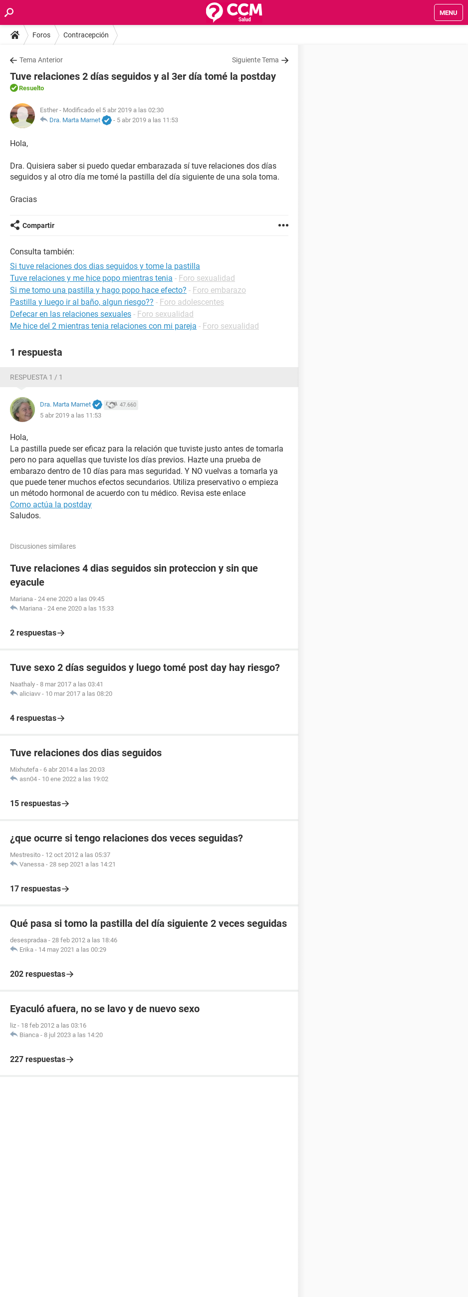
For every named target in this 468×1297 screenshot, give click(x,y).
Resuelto (31, 88)
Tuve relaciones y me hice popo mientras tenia (91, 278)
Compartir (38, 225)
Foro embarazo (219, 290)
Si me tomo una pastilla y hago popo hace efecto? (98, 290)
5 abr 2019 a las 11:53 (147, 120)
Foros (41, 35)
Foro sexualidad (207, 278)
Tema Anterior (41, 60)
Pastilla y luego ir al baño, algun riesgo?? (82, 302)
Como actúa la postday (51, 504)
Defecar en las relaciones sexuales (70, 314)
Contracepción (86, 35)
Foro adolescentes (192, 302)
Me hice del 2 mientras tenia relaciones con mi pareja (103, 326)
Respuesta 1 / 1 (36, 377)
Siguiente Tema (255, 60)
